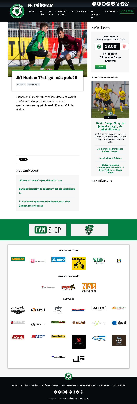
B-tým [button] (51, 13)
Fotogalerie (79, 11)
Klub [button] (31, 11)
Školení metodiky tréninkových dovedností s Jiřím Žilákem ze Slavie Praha (44, 203)
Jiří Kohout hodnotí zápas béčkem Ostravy (40, 180)
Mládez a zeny (50, 385)
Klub (14, 385)
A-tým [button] (41, 13)
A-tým (24, 385)
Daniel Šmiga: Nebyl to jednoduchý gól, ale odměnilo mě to (47, 191)
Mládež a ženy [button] (62, 13)
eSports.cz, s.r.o (83, 398)
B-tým (34, 385)
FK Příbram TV (95, 14)
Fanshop (110, 11)
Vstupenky (127, 11)
